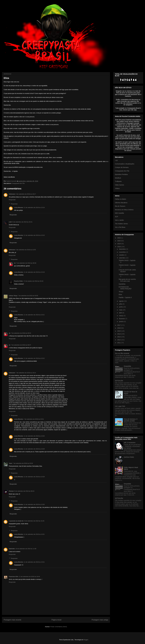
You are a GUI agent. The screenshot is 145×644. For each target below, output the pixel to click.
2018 (119, 246)
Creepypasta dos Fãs (18, 183)
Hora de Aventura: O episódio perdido (130, 420)
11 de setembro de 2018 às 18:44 (29, 576)
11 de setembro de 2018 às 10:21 (34, 315)
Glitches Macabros (121, 202)
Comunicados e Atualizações (124, 164)
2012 (119, 340)
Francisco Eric (14, 576)
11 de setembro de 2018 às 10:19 (34, 207)
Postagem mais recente (12, 620)
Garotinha (122, 284)
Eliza (120, 294)
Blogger (85, 639)
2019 (119, 244)
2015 (119, 331)
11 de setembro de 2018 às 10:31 (34, 534)
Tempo (121, 291)
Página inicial (56, 620)
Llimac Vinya (13, 295)
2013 (119, 337)
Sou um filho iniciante (122, 353)
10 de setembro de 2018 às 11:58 (25, 548)
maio (121, 310)
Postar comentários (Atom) (58, 626)
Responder (12, 199)
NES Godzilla (119, 213)
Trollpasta (118, 181)
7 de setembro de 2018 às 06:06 (26, 263)
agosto (121, 301)
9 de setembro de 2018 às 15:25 (34, 521)
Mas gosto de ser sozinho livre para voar (127, 280)
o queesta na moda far (16, 521)
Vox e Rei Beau (120, 227)
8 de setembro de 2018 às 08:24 (24, 491)
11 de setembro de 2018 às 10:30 (34, 504)
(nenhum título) (129, 457)
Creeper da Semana (122, 167)
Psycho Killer (18, 281)
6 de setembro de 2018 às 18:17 (26, 194)
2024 (119, 238)
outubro (122, 255)
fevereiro (122, 318)
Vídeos (117, 188)
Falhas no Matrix (120, 199)
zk (15, 263)
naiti (10, 222)
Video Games (119, 185)
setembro (122, 258)
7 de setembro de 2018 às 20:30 (23, 463)
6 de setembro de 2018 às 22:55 (26, 249)
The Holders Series (121, 224)
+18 (116, 160)
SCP (116, 216)
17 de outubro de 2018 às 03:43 (33, 281)
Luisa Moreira (18, 207)
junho (121, 307)
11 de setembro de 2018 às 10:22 (34, 358)
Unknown (12, 194)
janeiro (121, 321)
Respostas (14, 204)
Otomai (11, 491)
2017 (119, 325)
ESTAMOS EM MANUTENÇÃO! (125, 288)
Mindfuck (118, 178)
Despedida (127, 366)
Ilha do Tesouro (120, 206)
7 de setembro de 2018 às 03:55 (28, 295)
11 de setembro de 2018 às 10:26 (34, 436)
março (121, 315)
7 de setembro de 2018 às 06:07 (21, 345)
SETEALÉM (119, 381)
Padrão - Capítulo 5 (125, 297)
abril (120, 313)
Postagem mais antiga (100, 620)
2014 (119, 334)
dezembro (122, 249)
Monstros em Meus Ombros (124, 210)
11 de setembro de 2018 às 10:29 (34, 449)
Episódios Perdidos (121, 174)
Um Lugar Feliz (120, 406)
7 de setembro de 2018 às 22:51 (34, 419)
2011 (119, 343)
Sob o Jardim (119, 220)
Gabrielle (12, 548)
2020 (119, 241)
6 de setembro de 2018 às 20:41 (22, 222)
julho (121, 304)
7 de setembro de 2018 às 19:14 (26, 373)
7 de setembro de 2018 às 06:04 (21, 333)
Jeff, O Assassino (129, 442)
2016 (119, 328)
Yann (10, 463)
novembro (122, 252)
